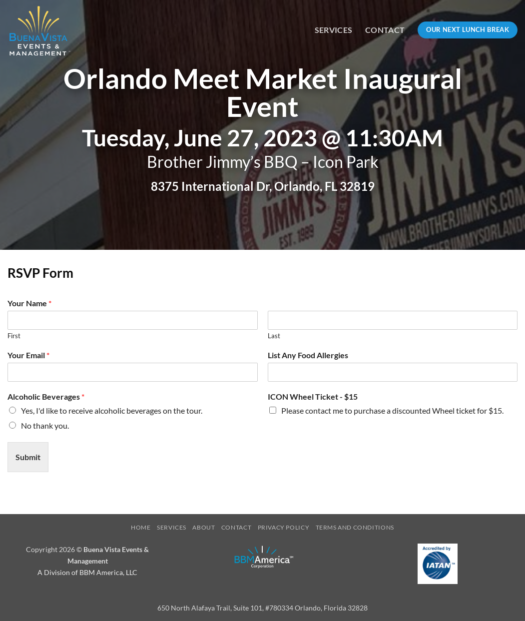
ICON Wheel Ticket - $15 (313, 396)
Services (334, 29)
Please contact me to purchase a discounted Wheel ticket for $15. (392, 410)
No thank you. (45, 425)
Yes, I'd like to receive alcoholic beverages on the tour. (111, 410)
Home (140, 527)
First (13, 336)
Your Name (29, 303)
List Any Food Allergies (308, 355)
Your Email (28, 355)
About (203, 527)
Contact (385, 29)
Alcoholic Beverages (45, 396)
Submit (27, 457)
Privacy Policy (284, 527)
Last (274, 336)
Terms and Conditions (355, 527)
